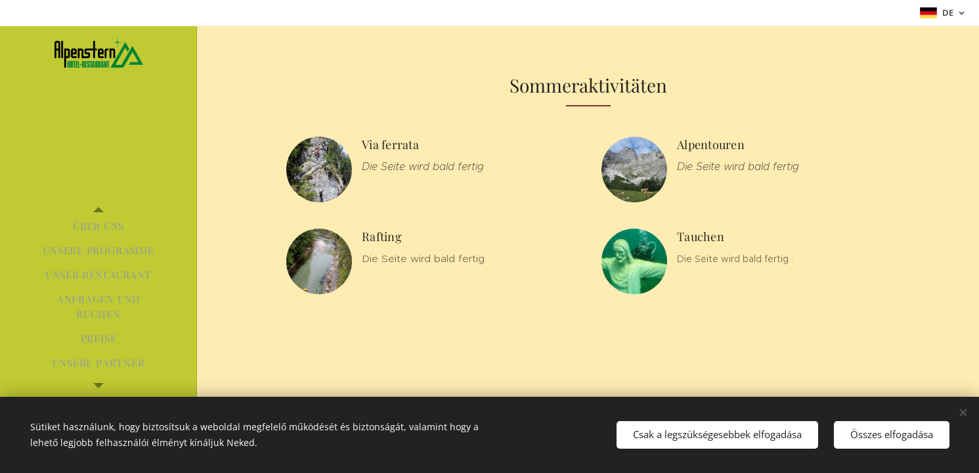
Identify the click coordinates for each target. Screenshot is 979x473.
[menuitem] (98, 226)
